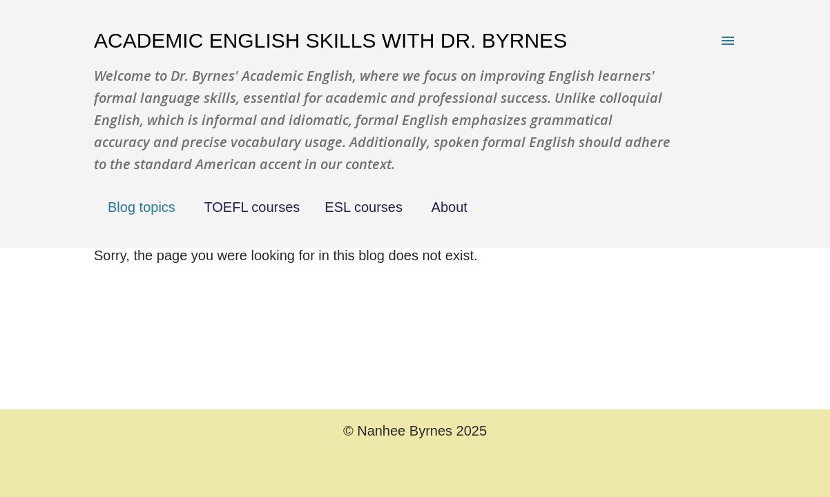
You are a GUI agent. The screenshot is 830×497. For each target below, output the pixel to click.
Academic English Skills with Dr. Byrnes (330, 40)
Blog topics (141, 207)
